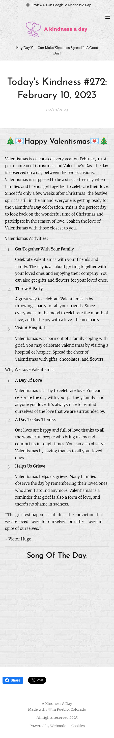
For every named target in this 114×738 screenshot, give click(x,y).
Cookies (78, 726)
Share (12, 680)
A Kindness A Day (78, 5)
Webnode (58, 726)
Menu (107, 16)
